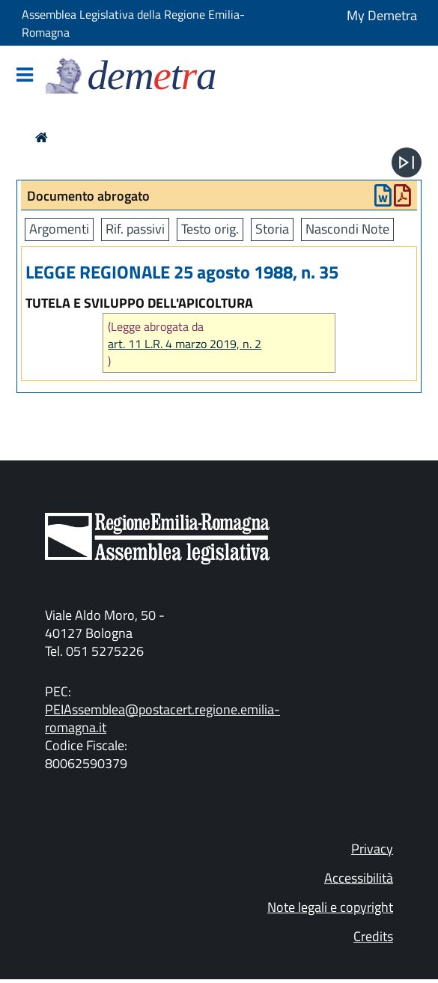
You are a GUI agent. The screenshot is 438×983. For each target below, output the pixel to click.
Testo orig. (210, 229)
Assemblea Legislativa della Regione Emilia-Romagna (133, 23)
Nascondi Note (347, 229)
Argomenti (59, 229)
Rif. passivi (135, 229)
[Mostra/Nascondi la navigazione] (24, 76)
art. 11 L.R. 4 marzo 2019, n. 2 (184, 344)
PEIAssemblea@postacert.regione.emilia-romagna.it (162, 718)
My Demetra (382, 15)
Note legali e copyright (330, 907)
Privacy (372, 849)
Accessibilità (358, 878)
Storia (272, 229)
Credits (373, 936)
